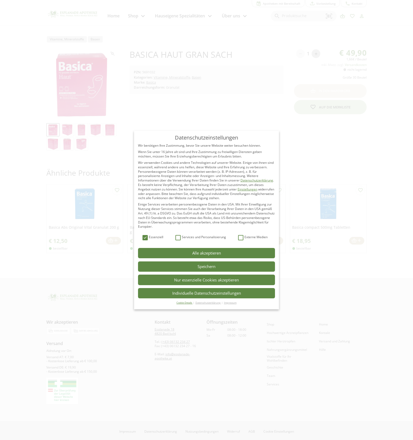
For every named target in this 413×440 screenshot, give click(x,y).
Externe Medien (253, 237)
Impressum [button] (230, 302)
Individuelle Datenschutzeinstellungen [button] (206, 293)
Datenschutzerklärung (256, 180)
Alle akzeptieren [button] (206, 253)
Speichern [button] (206, 266)
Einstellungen (247, 189)
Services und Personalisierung (200, 237)
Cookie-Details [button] (184, 302)
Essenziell (152, 237)
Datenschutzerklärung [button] (208, 302)
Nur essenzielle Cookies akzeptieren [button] (206, 280)
